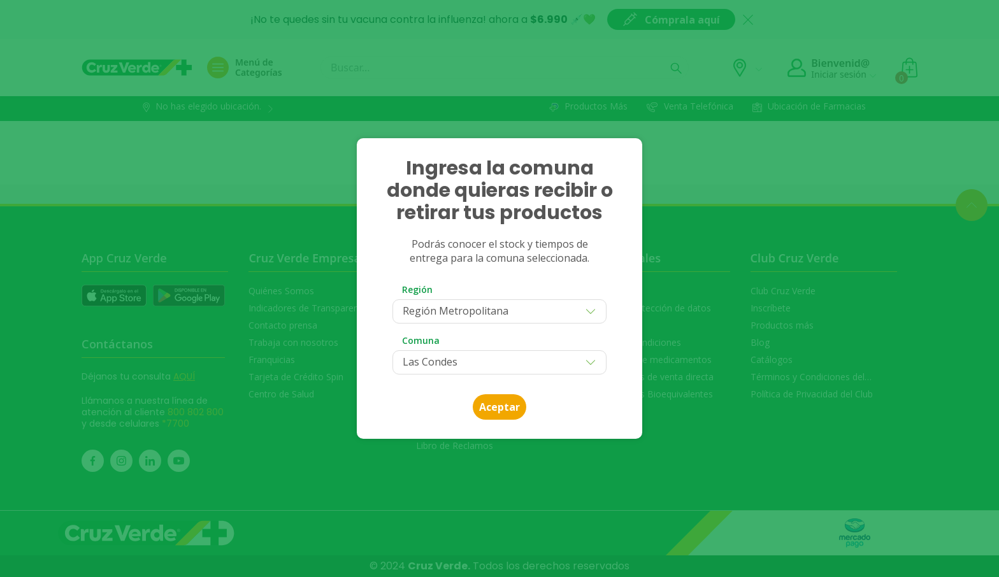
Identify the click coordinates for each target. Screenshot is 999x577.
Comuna (421, 340)
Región (417, 289)
